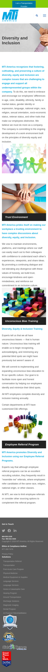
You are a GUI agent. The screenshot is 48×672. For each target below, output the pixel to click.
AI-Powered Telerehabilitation (14, 613)
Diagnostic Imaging (10, 605)
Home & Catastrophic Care (14, 589)
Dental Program (9, 609)
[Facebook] (9, 530)
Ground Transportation (12, 597)
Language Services (11, 581)
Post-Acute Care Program (13, 569)
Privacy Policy (7, 554)
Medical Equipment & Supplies (15, 577)
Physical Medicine (10, 573)
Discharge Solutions (11, 601)
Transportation (9, 565)
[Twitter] (3, 530)
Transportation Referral (12, 561)
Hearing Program (10, 593)
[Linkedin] (15, 530)
